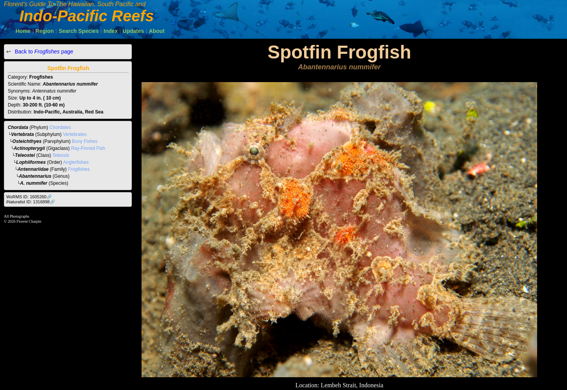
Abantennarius (35, 176)
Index (111, 31)
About (156, 31)
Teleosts (60, 155)
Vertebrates (74, 134)
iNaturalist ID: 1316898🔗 (30, 201)
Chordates (60, 127)
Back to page (43, 51)
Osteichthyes (26, 141)
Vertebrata (22, 134)
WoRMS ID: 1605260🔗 (29, 196)
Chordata (18, 127)
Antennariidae (32, 169)
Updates (133, 31)
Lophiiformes (31, 162)
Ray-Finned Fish (88, 148)
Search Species (79, 31)
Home (23, 31)
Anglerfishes (76, 162)
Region (44, 31)
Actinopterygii (29, 148)
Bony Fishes (84, 141)
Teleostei (25, 155)
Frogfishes (79, 169)
